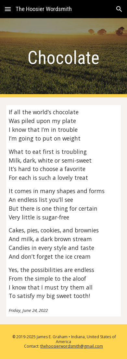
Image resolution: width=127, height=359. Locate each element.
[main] (63, 57)
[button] (8, 9)
